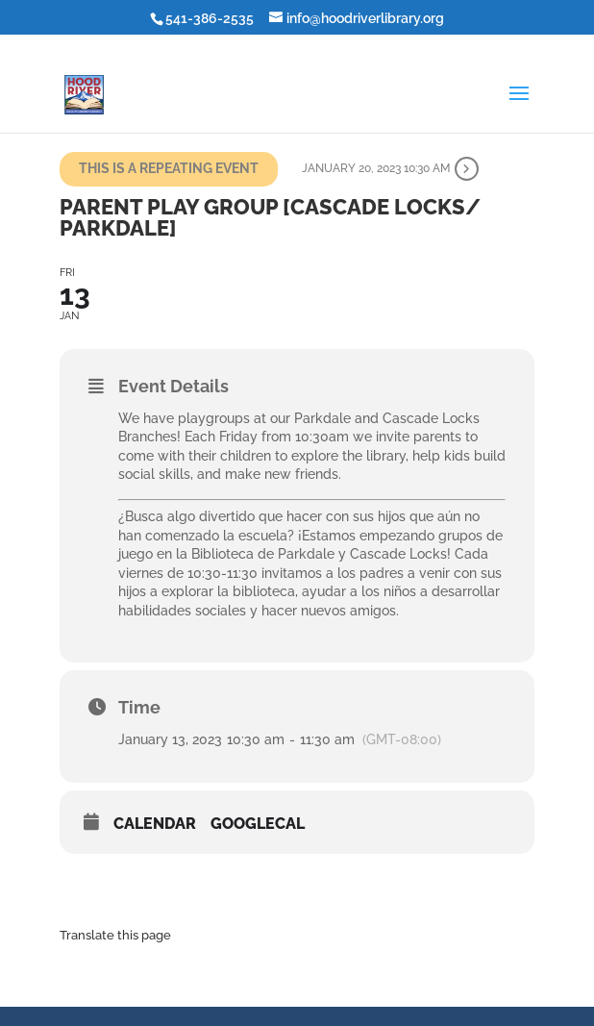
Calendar (154, 823)
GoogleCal (257, 823)
